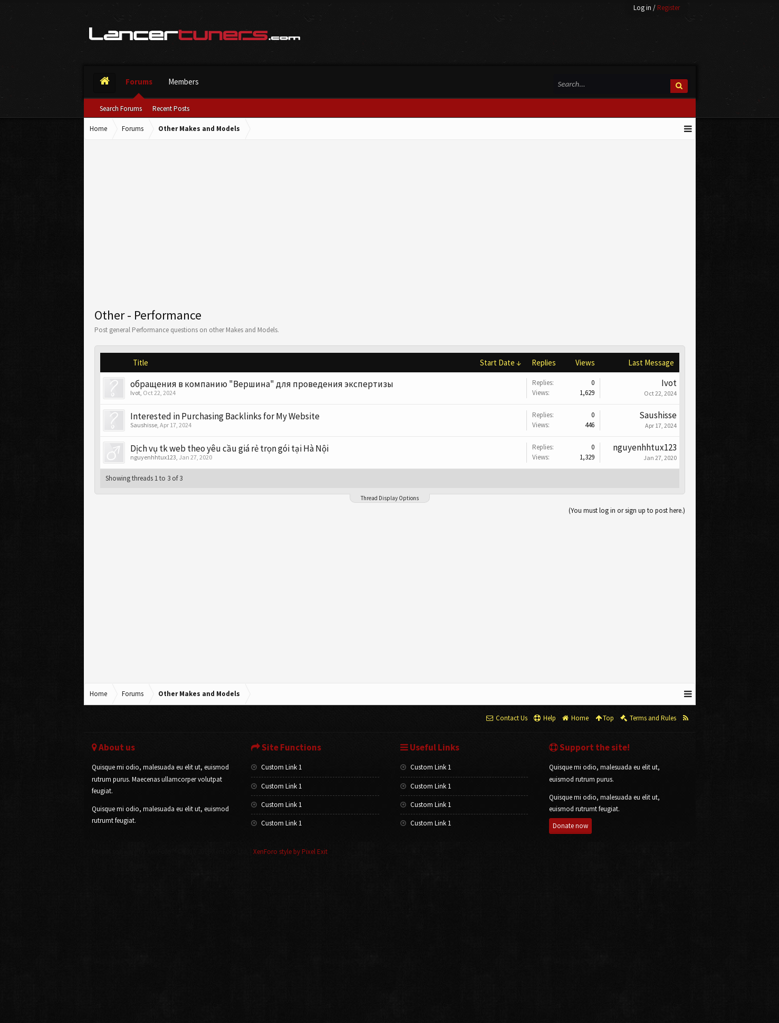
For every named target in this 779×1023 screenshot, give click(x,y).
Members (183, 82)
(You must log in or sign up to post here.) (627, 510)
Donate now (570, 825)
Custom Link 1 (276, 767)
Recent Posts (170, 108)
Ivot (135, 393)
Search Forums (121, 108)
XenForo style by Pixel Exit (290, 851)
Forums (139, 82)
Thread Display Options (390, 498)
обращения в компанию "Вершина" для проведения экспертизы (261, 384)
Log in (642, 7)
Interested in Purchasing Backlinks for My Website (225, 416)
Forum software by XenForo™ (170, 851)
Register (668, 7)
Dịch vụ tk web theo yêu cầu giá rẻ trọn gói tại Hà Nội (229, 448)
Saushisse (143, 425)
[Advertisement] (389, 224)
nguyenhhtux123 (153, 457)
